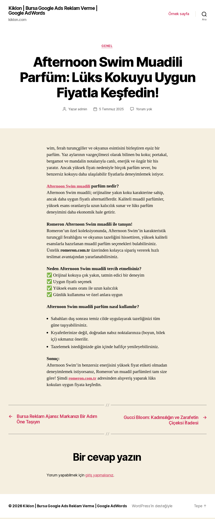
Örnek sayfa (178, 14)
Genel (107, 47)
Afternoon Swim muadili (70, 187)
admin (82, 110)
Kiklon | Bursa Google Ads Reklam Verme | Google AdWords (56, 11)
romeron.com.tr (83, 379)
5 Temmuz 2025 (111, 110)
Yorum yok (144, 110)
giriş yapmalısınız (99, 476)
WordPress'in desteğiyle (156, 507)
